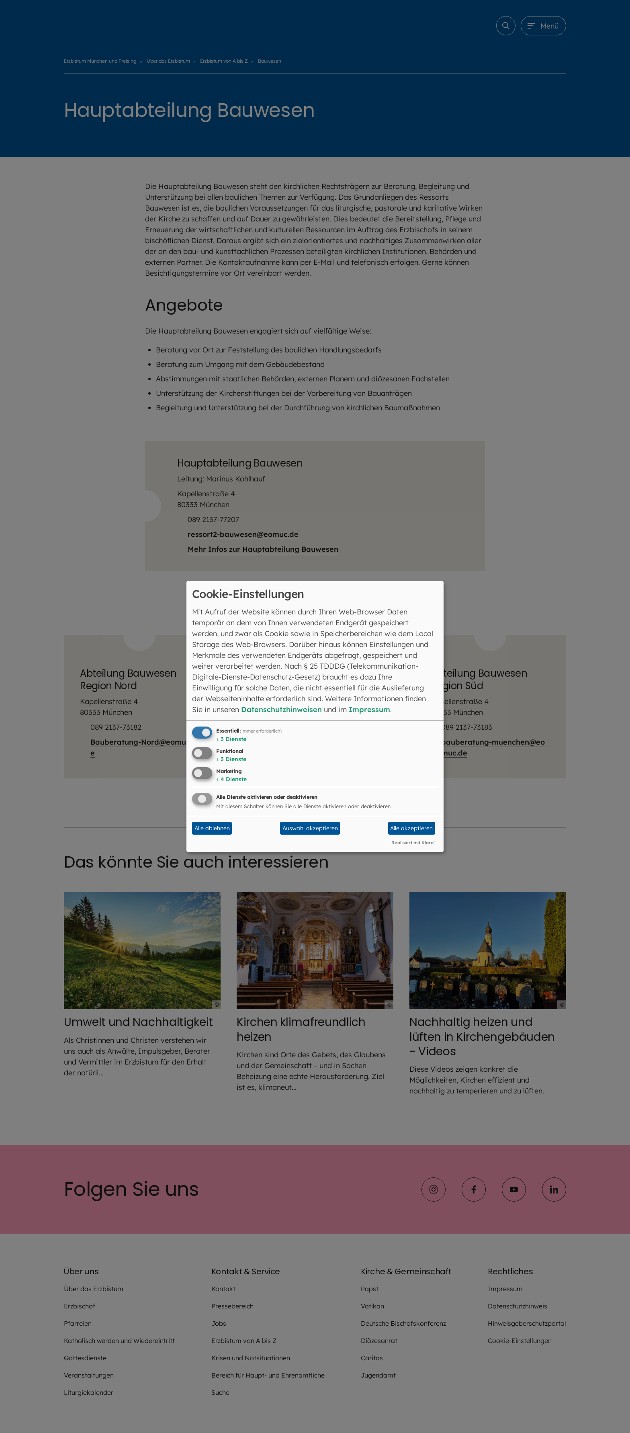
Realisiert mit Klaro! (413, 842)
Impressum (369, 709)
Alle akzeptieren (411, 828)
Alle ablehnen (212, 828)
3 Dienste (231, 739)
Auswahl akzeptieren (310, 828)
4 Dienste (231, 779)
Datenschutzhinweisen (281, 709)
